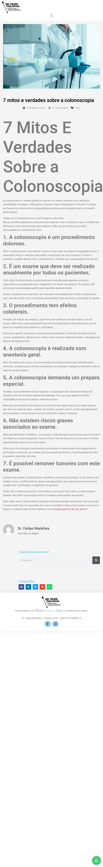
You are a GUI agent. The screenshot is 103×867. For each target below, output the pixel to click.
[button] (51, 15)
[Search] (96, 560)
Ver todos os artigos (28, 533)
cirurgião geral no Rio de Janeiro (69, 509)
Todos (77, 108)
